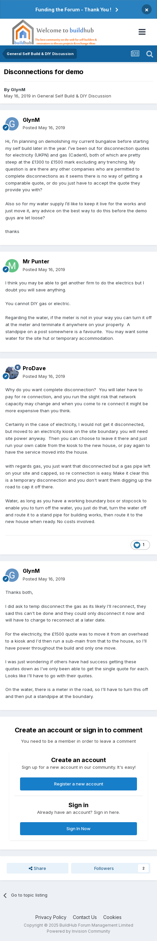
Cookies (112, 917)
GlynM (18, 89)
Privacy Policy (50, 917)
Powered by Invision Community (78, 931)
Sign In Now (78, 828)
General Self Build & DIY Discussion (74, 95)
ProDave (34, 368)
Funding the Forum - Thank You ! (73, 9)
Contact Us (85, 917)
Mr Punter (36, 261)
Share (37, 868)
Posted (44, 127)
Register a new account (78, 783)
